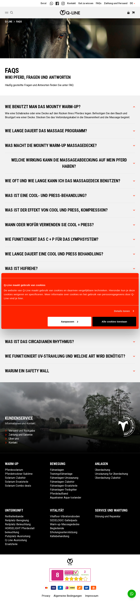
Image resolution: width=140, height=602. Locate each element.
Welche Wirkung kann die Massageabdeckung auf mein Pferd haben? (73, 163)
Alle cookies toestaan (114, 321)
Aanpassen (69, 321)
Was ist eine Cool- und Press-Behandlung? (70, 195)
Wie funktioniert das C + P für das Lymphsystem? (70, 239)
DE (132, 3)
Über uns (12, 438)
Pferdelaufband (59, 493)
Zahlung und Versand (115, 3)
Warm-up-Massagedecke (64, 524)
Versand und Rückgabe (20, 430)
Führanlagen (57, 469)
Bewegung (57, 464)
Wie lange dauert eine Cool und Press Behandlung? (70, 254)
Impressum (91, 595)
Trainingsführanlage (61, 473)
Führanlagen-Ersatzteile (63, 485)
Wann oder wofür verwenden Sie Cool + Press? (70, 224)
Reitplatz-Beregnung (17, 520)
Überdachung (102, 469)
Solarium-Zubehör (15, 477)
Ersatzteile (11, 544)
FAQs (98, 3)
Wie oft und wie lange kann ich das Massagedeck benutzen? (70, 180)
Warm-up (12, 464)
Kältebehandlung (59, 536)
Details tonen (122, 311)
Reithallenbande (14, 516)
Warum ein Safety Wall (70, 371)
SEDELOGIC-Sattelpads (63, 520)
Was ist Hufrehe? (70, 268)
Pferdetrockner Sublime (19, 473)
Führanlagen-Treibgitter (63, 489)
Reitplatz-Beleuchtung (18, 524)
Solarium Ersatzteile (16, 481)
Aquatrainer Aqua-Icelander (65, 497)
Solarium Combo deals (18, 485)
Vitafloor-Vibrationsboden (65, 516)
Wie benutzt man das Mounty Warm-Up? (70, 106)
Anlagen (101, 464)
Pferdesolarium (14, 469)
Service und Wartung (111, 510)
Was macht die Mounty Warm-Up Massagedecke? (70, 145)
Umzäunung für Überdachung (111, 473)
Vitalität (57, 510)
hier (20, 298)
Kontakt (71, 3)
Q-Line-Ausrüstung (16, 540)
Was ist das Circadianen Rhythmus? (70, 341)
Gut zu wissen (85, 3)
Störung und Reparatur (107, 516)
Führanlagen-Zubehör (62, 481)
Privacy (46, 595)
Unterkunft (14, 510)
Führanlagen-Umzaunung (64, 477)
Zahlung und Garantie (19, 434)
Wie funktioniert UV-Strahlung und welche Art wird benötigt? (70, 356)
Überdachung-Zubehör (108, 477)
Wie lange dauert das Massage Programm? (70, 130)
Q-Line (8, 21)
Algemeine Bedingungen (68, 595)
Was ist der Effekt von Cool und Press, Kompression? (70, 210)
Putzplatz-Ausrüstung (17, 536)
